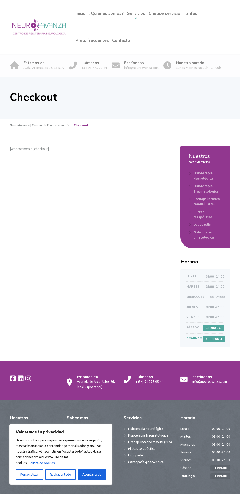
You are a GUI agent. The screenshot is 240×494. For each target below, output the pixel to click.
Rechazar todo (60, 474)
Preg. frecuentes (92, 40)
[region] (60, 454)
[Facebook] (13, 378)
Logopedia (202, 224)
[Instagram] (28, 378)
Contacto (121, 40)
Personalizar (29, 474)
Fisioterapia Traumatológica (205, 188)
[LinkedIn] (20, 378)
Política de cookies (42, 463)
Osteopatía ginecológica (203, 234)
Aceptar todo (91, 474)
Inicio (80, 13)
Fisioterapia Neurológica (203, 175)
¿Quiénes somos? (106, 13)
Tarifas (190, 13)
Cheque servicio (164, 13)
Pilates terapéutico (202, 214)
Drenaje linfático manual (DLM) (206, 201)
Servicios (136, 13)
